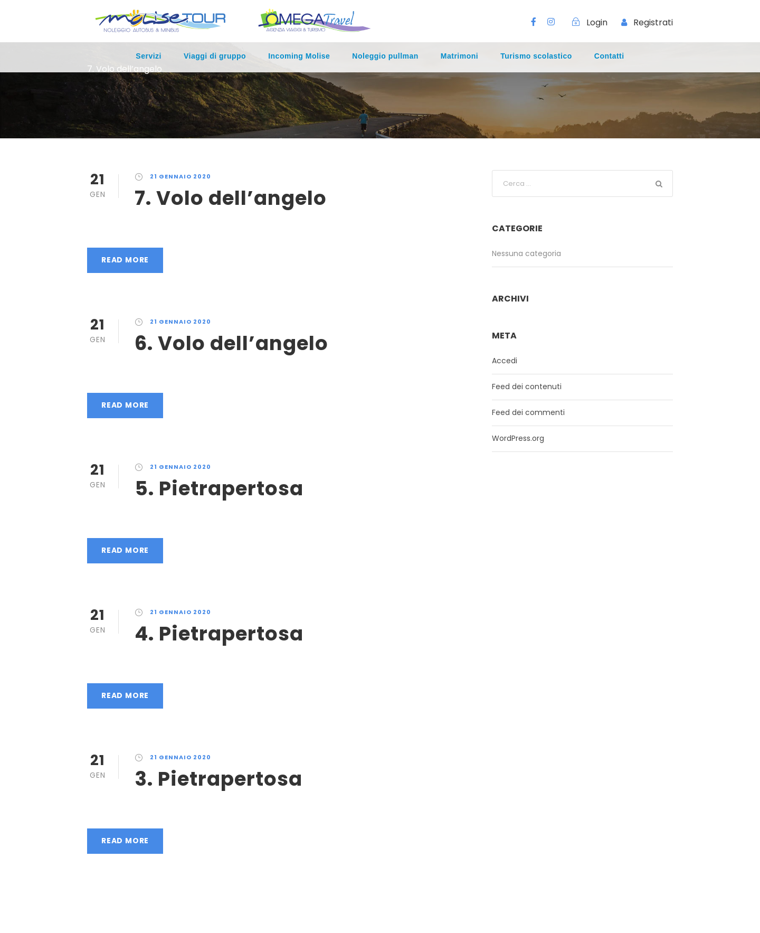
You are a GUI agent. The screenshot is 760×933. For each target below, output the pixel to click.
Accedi (504, 360)
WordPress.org (518, 438)
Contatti (609, 56)
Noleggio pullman (385, 56)
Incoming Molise (299, 56)
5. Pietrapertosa (219, 488)
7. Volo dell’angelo (231, 198)
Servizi (149, 56)
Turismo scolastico (536, 56)
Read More (125, 260)
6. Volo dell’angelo (231, 343)
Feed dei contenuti (527, 386)
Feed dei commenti (528, 412)
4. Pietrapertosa (219, 633)
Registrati (653, 22)
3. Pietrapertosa (218, 779)
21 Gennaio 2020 (180, 176)
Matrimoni (459, 56)
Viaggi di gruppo (215, 56)
